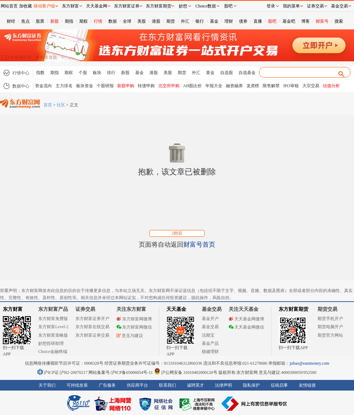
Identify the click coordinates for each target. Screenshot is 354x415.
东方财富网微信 (134, 327)
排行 (111, 72)
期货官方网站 (330, 335)
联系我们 (167, 385)
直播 (257, 21)
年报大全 (213, 85)
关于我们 (47, 385)
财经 (11, 21)
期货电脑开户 (330, 326)
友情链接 (307, 385)
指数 (40, 72)
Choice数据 (205, 6)
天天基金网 (96, 6)
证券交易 (315, 6)
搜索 (339, 21)
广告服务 (107, 385)
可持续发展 (77, 385)
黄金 (210, 72)
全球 (127, 21)
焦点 (25, 21)
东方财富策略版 (53, 335)
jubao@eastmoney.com (309, 363)
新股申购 (125, 85)
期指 (69, 21)
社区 (61, 104)
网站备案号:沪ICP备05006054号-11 (121, 372)
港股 (156, 21)
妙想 (183, 6)
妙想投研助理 (51, 343)
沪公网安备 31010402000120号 (185, 372)
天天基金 (176, 309)
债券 (243, 21)
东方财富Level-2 (53, 326)
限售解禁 (271, 85)
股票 (40, 21)
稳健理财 (210, 351)
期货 (170, 21)
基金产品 (210, 343)
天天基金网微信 (246, 327)
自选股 (226, 72)
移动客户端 (44, 6)
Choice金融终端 (52, 351)
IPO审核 (290, 85)
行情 (98, 21)
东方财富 (13, 309)
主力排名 (64, 85)
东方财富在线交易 (92, 326)
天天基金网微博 (246, 318)
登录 (271, 6)
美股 (141, 21)
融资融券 (234, 85)
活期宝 (208, 335)
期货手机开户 (330, 318)
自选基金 (247, 72)
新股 (54, 21)
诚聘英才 (195, 385)
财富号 (322, 21)
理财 (228, 21)
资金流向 (43, 85)
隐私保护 (251, 385)
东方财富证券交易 (92, 335)
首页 (48, 104)
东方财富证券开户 (92, 318)
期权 (83, 21)
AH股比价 (192, 85)
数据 (112, 21)
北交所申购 (168, 85)
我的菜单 (291, 6)
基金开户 (210, 318)
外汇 (185, 21)
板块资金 (84, 85)
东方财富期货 (293, 309)
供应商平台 (137, 385)
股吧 (272, 21)
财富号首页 (199, 244)
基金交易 (210, 326)
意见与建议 (129, 335)
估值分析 (331, 85)
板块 (97, 72)
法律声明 (223, 385)
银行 (199, 21)
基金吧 (288, 21)
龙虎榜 (252, 85)
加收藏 (25, 6)
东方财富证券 (126, 6)
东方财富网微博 (134, 318)
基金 (214, 21)
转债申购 (146, 85)
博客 (305, 21)
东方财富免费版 (53, 318)
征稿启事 (279, 385)
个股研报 (105, 85)
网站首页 (9, 6)
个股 (83, 72)
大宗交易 (310, 85)
